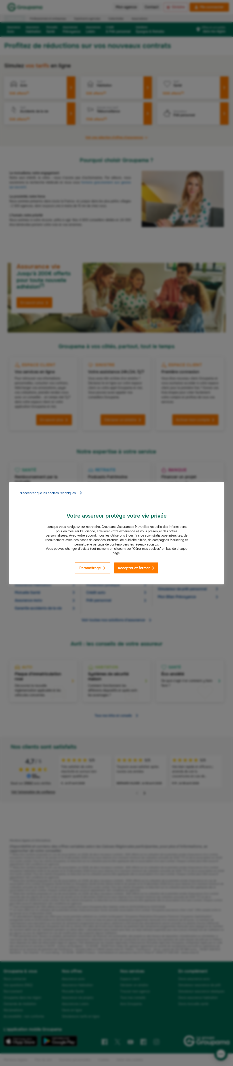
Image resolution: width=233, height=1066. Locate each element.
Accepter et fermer (136, 568)
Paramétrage (92, 568)
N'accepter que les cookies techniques (51, 493)
